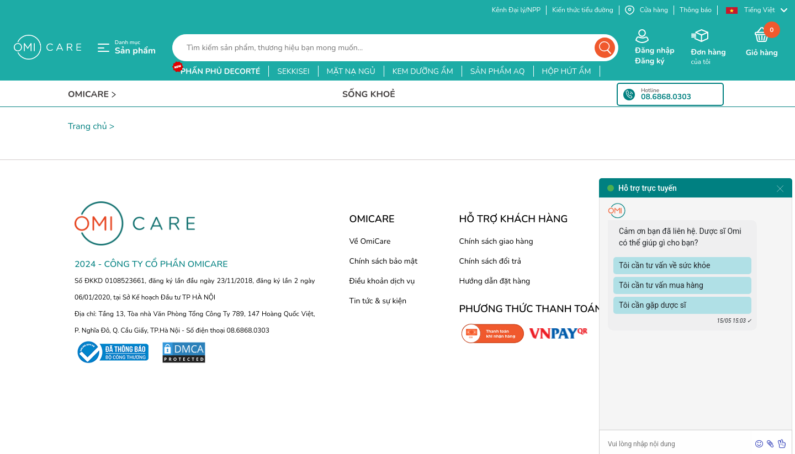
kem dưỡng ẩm (423, 71)
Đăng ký (649, 61)
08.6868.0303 (666, 97)
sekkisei (293, 71)
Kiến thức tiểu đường (582, 10)
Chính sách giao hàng (496, 241)
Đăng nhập (654, 50)
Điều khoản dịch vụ (382, 281)
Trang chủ (87, 126)
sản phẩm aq (497, 71)
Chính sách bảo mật (383, 261)
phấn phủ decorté (220, 71)
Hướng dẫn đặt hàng (495, 281)
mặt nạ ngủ (351, 71)
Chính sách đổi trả (490, 261)
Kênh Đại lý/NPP (516, 10)
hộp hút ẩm (566, 71)
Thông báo (696, 10)
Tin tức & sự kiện (378, 301)
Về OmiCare (370, 241)
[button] (756, 10)
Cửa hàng (646, 10)
